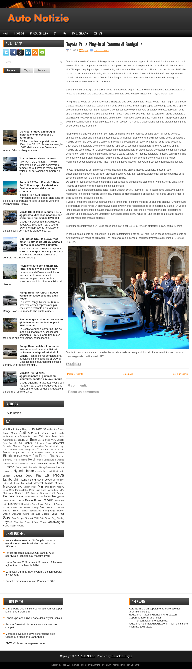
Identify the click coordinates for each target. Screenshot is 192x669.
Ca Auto (18, 443)
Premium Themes (111, 665)
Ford (31, 459)
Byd (10, 443)
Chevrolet (58, 442)
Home (5, 33)
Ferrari (43, 455)
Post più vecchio (180, 374)
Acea (18, 429)
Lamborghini (11, 479)
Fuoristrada (48, 459)
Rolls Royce (38, 504)
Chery (48, 443)
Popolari (11, 70)
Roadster (26, 504)
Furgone (59, 459)
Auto (30, 432)
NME (27, 493)
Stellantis (16, 513)
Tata (42, 518)
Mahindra (15, 483)
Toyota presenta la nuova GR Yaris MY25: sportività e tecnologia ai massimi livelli (29, 554)
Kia (38, 475)
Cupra (53, 449)
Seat (42, 507)
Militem (26, 487)
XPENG (20, 526)
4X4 (5, 429)
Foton (38, 460)
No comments (101, 50)
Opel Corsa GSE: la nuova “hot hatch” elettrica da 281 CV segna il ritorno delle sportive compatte (40, 241)
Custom (60, 449)
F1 (30, 456)
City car (26, 446)
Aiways (25, 429)
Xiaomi (13, 526)
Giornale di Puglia (121, 656)
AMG (56, 429)
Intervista (60, 471)
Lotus (5, 483)
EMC (19, 456)
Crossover (43, 449)
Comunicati (50, 446)
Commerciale (37, 446)
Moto (11, 490)
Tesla (47, 518)
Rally (21, 500)
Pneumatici (30, 497)
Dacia (6, 452)
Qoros (6, 500)
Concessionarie (15, 449)
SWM (36, 518)
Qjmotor (60, 497)
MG (20, 486)
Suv (64, 33)
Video (43, 522)
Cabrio (28, 442)
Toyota (7, 522)
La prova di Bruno (39, 33)
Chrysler (7, 446)
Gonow (52, 464)
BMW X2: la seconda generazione (25, 643)
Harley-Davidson (47, 467)
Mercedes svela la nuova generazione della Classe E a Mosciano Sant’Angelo (30, 635)
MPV (62, 490)
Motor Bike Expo (37, 490)
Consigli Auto (30, 449)
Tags (27, 70)
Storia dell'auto (80, 33)
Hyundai (19, 471)
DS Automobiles (35, 452)
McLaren (59, 483)
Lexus (48, 479)
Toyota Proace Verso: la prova (37, 158)
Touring (60, 518)
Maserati (39, 483)
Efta (55, 452)
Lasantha (95, 665)
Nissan (19, 493)
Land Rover (37, 479)
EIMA (61, 452)
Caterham (39, 443)
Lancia (25, 479)
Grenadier (33, 467)
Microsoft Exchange (131, 665)
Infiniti (52, 471)
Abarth (11, 429)
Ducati (48, 452)
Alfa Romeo (37, 429)
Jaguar (18, 475)
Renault (48, 500)
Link (62, 480)
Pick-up (20, 496)
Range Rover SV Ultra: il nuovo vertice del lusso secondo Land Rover (38, 295)
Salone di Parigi (31, 507)
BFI (27, 440)
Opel (52, 493)
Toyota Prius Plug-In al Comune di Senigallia (104, 44)
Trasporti (29, 522)
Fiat (52, 455)
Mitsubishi (50, 486)
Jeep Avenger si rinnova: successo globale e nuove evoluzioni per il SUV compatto (41, 322)
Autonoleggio (10, 439)
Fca (35, 455)
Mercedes (10, 486)
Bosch (41, 440)
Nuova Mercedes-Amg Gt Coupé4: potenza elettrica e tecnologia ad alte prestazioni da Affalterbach (30, 543)
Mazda (49, 483)
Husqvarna (8, 471)
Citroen (17, 446)
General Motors (11, 464)
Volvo (6, 525)
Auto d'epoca (42, 433)
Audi (22, 432)
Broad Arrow (50, 440)
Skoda (6, 510)
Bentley (21, 439)
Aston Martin (10, 433)
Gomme (42, 463)
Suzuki (29, 518)
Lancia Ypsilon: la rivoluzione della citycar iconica (33, 617)
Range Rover (33, 500)
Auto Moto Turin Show (39, 436)
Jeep (29, 475)
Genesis (24, 464)
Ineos (45, 471)
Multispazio (8, 493)
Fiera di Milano (20, 460)
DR (22, 452)
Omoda (44, 493)
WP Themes (73, 665)
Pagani (60, 493)
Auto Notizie (14, 412)
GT (55, 33)
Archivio (42, 70)
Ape (62, 429)
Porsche (50, 496)
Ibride (30, 471)
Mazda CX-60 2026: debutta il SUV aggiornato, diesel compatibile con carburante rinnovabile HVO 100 (40, 215)
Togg (54, 518)
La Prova (54, 475)
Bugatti (60, 439)
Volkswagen (55, 522)
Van (36, 522)
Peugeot (9, 496)
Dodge (15, 452)
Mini (41, 486)
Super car (57, 513)
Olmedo (34, 493)
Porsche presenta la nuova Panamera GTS (30, 581)
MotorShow (53, 490)
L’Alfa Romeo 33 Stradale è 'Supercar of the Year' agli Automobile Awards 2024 (33, 564)
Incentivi (38, 471)
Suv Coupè (18, 518)
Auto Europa (20, 436)
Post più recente (75, 374)
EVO (25, 456)
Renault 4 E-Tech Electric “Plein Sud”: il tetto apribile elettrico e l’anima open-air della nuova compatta (39, 187)
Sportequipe (35, 511)
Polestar (40, 497)
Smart (16, 510)
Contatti (98, 33)
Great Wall (21, 467)
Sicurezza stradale (55, 507)
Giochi (33, 463)
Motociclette (21, 490)
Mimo (33, 487)
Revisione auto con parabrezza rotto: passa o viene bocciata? (38, 267)
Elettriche (9, 455)
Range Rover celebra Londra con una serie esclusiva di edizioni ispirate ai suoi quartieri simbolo (39, 349)
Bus (5, 443)
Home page (127, 374)
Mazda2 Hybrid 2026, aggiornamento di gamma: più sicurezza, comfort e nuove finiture (40, 376)
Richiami (14, 504)
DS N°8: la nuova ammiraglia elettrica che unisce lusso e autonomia (37, 134)
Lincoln (56, 480)
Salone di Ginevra (54, 504)
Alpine (50, 429)
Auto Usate (58, 436)
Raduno (13, 500)
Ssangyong (49, 510)
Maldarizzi (26, 483)
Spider (25, 511)
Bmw (33, 439)
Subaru (46, 513)
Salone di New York (12, 507)
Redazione (19, 33)
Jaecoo (7, 475)
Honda (60, 467)
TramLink (18, 522)
